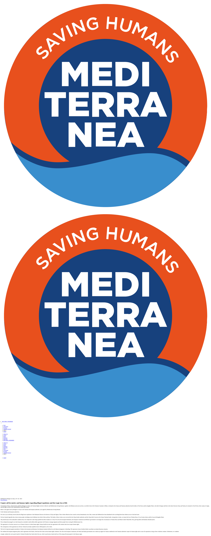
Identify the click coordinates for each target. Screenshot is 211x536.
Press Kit (5, 439)
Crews (4, 435)
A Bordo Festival (7, 429)
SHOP (4, 431)
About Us (5, 434)
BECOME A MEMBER (7, 421)
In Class (5, 427)
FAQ (4, 425)
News (4, 436)
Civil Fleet (5, 426)
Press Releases (4, 500)
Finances (5, 437)
